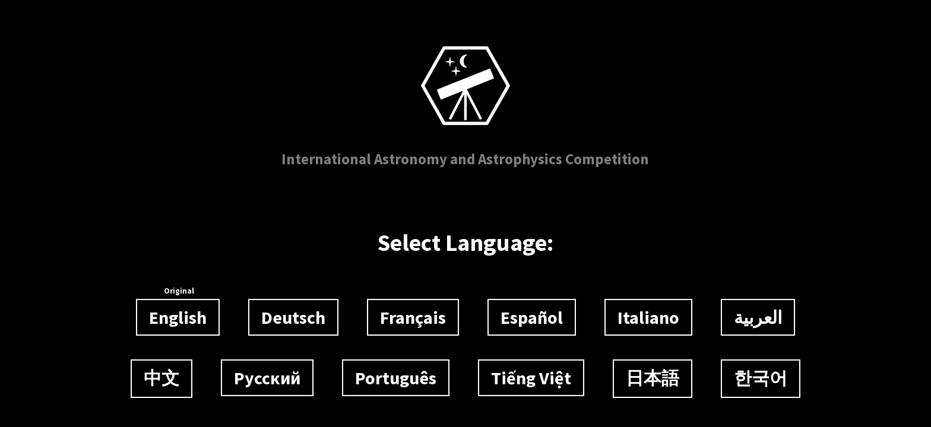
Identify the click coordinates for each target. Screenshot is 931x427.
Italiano (648, 317)
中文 (161, 378)
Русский (267, 378)
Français (413, 317)
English (178, 314)
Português (395, 378)
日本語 (652, 378)
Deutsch (293, 317)
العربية (758, 317)
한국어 (760, 378)
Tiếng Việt (531, 378)
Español (532, 317)
